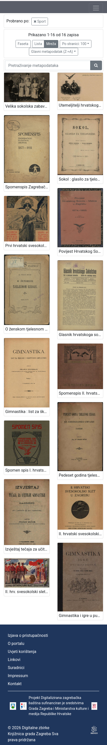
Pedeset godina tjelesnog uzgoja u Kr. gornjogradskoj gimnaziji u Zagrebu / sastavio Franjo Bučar (81, 475)
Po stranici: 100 (74, 44)
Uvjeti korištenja (22, 651)
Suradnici (16, 667)
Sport (40, 21)
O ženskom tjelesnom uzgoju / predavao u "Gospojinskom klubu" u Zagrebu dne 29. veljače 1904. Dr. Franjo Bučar (27, 329)
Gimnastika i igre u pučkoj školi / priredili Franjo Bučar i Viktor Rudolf (81, 615)
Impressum (18, 675)
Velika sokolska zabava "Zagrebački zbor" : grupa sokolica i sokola (27, 106)
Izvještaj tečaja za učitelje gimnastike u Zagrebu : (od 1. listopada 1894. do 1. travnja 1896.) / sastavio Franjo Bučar (27, 549)
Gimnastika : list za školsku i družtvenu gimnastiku (27, 411)
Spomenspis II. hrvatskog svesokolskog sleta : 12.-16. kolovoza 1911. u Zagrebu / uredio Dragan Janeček (81, 393)
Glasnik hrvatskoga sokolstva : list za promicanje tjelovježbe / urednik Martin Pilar (81, 334)
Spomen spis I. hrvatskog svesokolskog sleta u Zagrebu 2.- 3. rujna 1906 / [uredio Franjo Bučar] (27, 470)
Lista (38, 44)
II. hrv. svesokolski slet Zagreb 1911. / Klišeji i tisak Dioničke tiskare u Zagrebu (27, 591)
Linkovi (14, 659)
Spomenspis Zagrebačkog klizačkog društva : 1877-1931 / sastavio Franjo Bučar (27, 187)
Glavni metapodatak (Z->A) (52, 52)
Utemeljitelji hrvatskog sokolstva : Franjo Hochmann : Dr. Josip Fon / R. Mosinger (81, 105)
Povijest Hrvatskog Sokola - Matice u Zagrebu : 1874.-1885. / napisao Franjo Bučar (81, 251)
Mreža (51, 44)
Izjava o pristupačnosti (28, 635)
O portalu (16, 643)
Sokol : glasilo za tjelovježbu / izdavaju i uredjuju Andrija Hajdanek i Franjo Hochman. (81, 179)
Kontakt (15, 683)
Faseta (23, 44)
